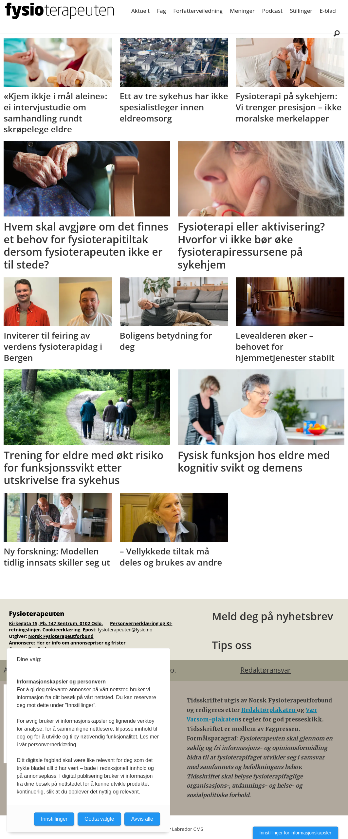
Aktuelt (140, 10)
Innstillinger (54, 819)
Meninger (242, 10)
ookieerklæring (63, 629)
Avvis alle (142, 819)
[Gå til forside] (59, 11)
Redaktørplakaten (269, 710)
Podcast (272, 10)
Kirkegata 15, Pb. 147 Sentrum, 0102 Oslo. (56, 623)
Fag (161, 10)
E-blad (328, 10)
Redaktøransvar (265, 670)
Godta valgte (99, 819)
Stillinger (301, 10)
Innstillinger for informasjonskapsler (295, 832)
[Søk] (336, 33)
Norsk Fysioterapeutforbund (60, 636)
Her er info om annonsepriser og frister (81, 643)
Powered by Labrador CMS (174, 829)
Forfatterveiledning (198, 10)
